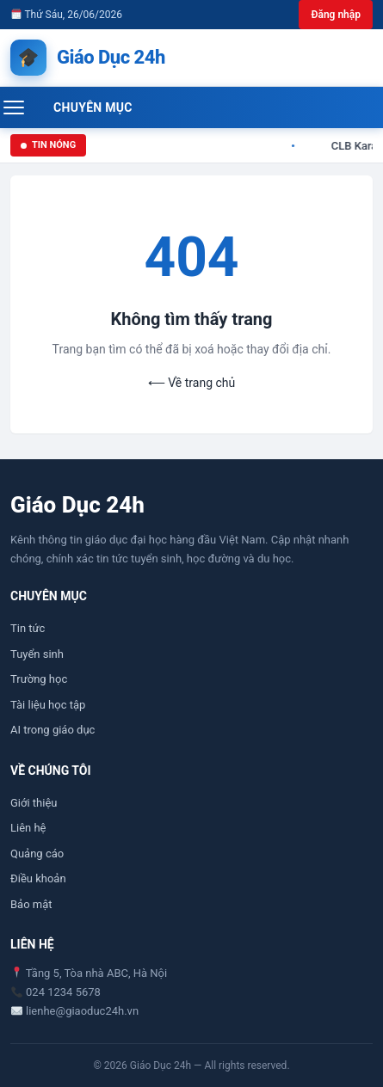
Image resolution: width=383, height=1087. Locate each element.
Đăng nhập (336, 15)
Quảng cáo (37, 853)
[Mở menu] (23, 107)
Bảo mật (31, 904)
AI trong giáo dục (52, 729)
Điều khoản (38, 878)
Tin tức (27, 628)
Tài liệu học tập (47, 704)
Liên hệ (28, 827)
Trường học (38, 678)
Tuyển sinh (37, 654)
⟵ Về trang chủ (191, 383)
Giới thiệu (33, 802)
